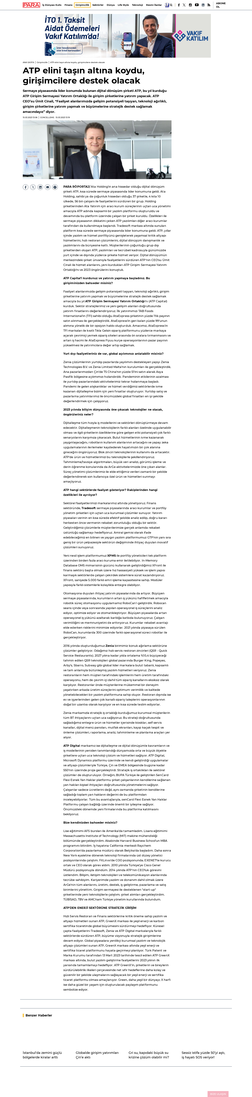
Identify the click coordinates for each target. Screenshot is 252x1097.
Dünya (111, 4)
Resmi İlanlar (154, 4)
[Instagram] (190, 4)
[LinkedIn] (203, 5)
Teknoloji (137, 4)
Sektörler (98, 4)
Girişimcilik (82, 4)
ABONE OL (221, 5)
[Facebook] (179, 5)
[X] (184, 5)
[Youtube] (197, 4)
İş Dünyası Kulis (52, 4)
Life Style (123, 4)
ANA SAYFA (28, 62)
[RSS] (208, 4)
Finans (69, 4)
